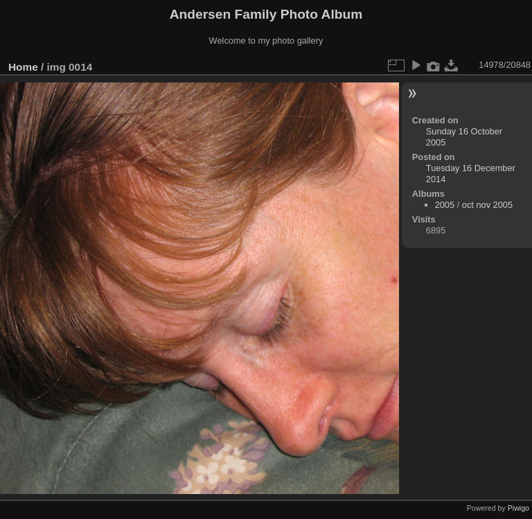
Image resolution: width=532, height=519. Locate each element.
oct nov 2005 (487, 205)
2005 (444, 205)
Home (23, 67)
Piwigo (518, 508)
